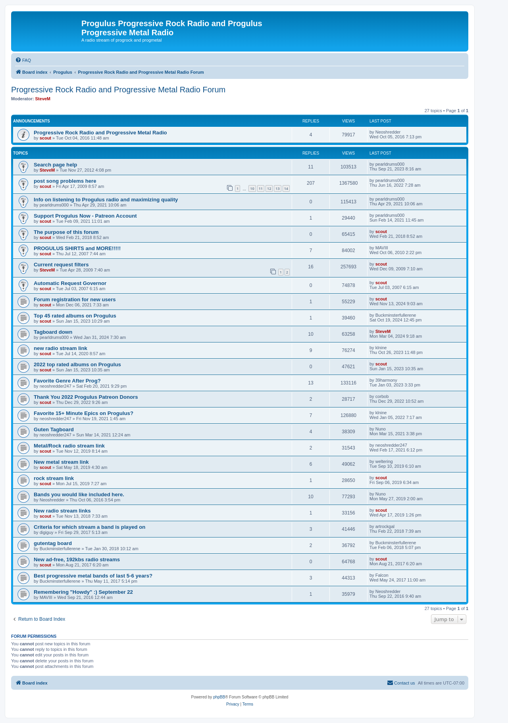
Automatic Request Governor (70, 283)
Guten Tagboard (54, 429)
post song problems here (65, 181)
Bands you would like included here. (79, 494)
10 (252, 188)
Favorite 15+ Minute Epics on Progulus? (83, 413)
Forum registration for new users (75, 299)
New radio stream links (62, 511)
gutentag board (53, 543)
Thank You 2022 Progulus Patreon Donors (86, 397)
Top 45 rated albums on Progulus (75, 316)
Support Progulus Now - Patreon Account (85, 216)
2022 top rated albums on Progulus (77, 364)
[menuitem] (23, 60)
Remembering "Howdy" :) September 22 (83, 592)
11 (261, 188)
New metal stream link (61, 462)
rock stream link (54, 478)
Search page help (55, 165)
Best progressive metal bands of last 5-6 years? (93, 576)
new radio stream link (60, 348)
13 (277, 188)
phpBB (219, 697)
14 (286, 188)
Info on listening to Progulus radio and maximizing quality (106, 200)
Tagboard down (53, 332)
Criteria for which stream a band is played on (89, 527)
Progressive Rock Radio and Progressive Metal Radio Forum (118, 89)
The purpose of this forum (66, 232)
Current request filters (61, 265)
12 (269, 188)
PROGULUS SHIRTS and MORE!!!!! (77, 248)
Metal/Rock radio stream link (69, 446)
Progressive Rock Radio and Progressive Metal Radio (100, 133)
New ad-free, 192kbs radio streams (77, 559)
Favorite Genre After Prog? (67, 381)
